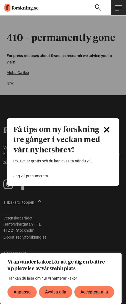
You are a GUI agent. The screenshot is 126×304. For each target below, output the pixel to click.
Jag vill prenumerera (30, 176)
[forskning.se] (19, 8)
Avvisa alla (55, 292)
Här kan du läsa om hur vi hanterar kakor (42, 278)
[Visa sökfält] (99, 7)
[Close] (107, 129)
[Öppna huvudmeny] (118, 7)
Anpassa (22, 292)
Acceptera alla (94, 292)
